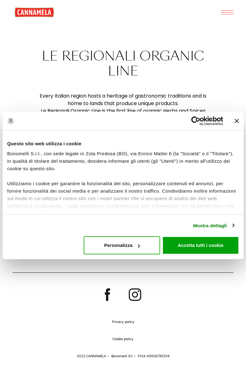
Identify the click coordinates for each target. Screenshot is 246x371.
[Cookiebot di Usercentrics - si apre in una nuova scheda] (195, 121)
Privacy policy (123, 322)
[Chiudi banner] (236, 121)
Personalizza (122, 245)
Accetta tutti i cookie (201, 245)
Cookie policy (123, 339)
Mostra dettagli (210, 225)
